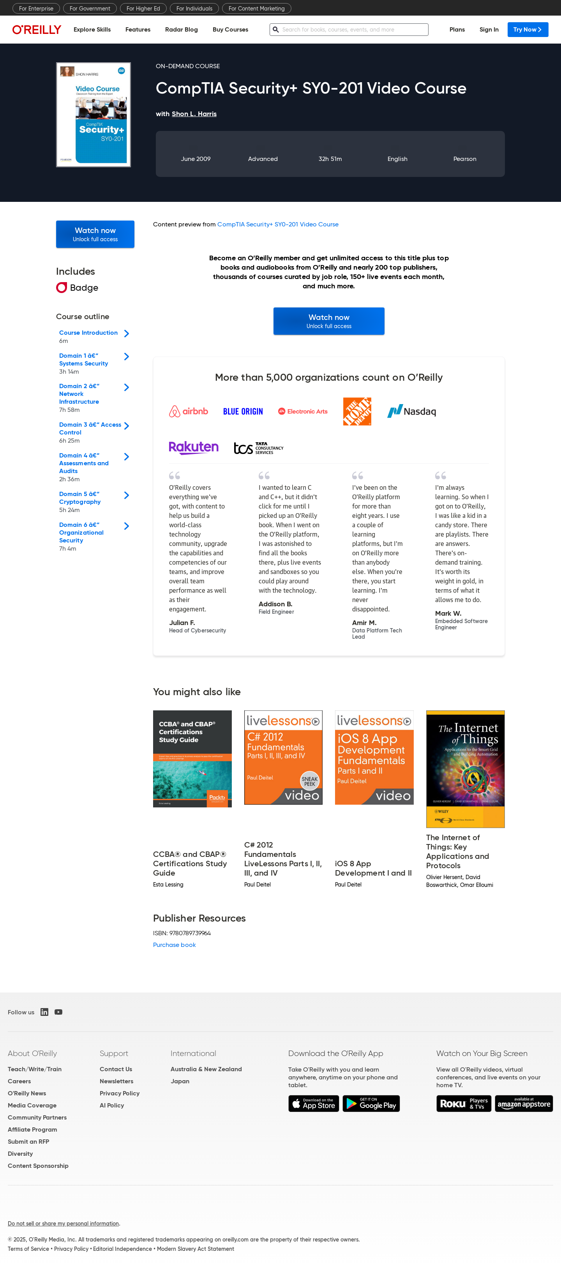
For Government (90, 8)
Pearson (464, 158)
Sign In (489, 29)
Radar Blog (181, 29)
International (193, 1053)
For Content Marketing (257, 8)
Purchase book (174, 944)
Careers (19, 1081)
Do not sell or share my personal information (63, 1223)
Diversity (20, 1154)
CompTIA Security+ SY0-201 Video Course (278, 224)
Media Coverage (32, 1105)
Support (114, 1053)
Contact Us (116, 1069)
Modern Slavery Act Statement (195, 1248)
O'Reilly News (27, 1093)
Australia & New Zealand (206, 1069)
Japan (180, 1081)
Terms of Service (28, 1248)
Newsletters (116, 1081)
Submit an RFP (28, 1141)
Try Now (528, 29)
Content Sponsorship (38, 1166)
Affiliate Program (32, 1129)
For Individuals (194, 8)
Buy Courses (230, 29)
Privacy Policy (119, 1093)
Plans (457, 29)
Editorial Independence (122, 1248)
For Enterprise (36, 8)
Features (137, 29)
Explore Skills (92, 29)
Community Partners (37, 1117)
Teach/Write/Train (35, 1069)
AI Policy (112, 1105)
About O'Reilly (32, 1053)
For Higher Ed (143, 8)
